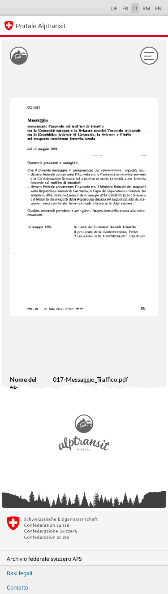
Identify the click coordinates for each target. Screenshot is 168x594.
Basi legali (19, 573)
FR (125, 8)
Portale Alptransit (40, 26)
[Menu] (149, 56)
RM (146, 8)
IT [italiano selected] (135, 8)
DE (114, 8)
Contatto (17, 587)
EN (158, 8)
